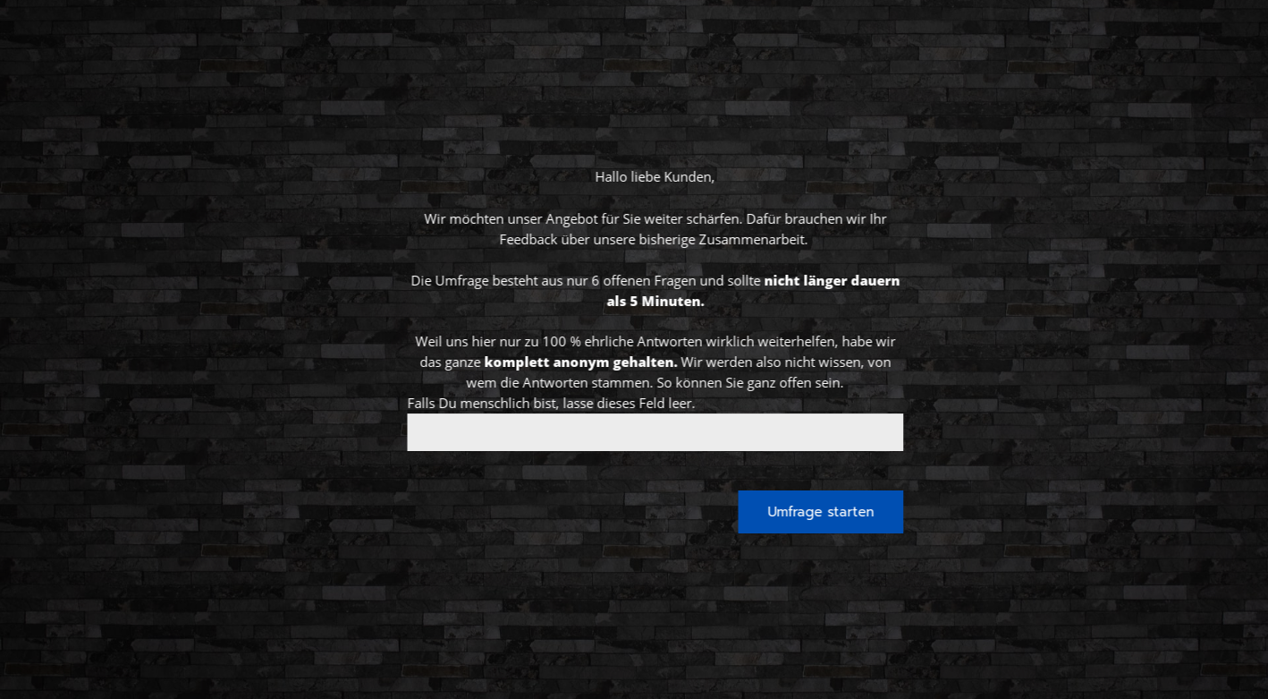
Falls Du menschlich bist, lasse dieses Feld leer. (596, 403)
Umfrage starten (865, 512)
